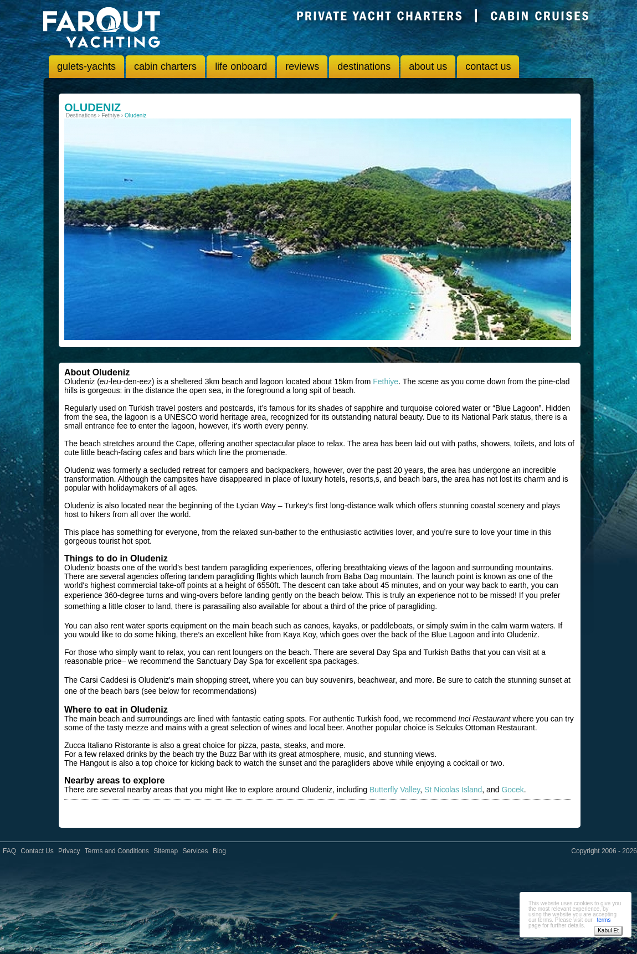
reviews (302, 66)
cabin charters (165, 66)
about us (428, 66)
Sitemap (165, 851)
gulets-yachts (86, 66)
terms (603, 920)
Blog (219, 851)
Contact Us (36, 851)
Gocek (512, 789)
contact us (488, 66)
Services (195, 851)
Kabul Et (608, 930)
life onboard (241, 66)
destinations (364, 66)
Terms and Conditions (117, 851)
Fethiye (385, 381)
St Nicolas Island (453, 789)
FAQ (9, 851)
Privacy (69, 851)
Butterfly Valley (394, 789)
